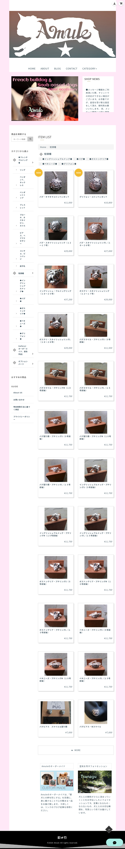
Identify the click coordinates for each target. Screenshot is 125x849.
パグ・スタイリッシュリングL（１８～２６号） (94, 244)
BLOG (57, 68)
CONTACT (71, 68)
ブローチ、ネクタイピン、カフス (22, 220)
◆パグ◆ (79, 159)
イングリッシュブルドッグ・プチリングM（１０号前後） (55, 534)
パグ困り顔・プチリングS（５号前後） (55, 437)
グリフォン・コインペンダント (93, 196)
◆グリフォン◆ (67, 163)
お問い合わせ (19, 399)
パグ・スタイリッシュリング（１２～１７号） (55, 244)
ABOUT (45, 68)
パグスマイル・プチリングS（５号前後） (95, 340)
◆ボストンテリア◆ (98, 159)
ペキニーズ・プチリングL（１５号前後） (94, 679)
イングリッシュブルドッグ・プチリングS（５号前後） (95, 485)
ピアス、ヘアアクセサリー (22, 238)
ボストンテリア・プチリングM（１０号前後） (95, 582)
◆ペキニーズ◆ (48, 163)
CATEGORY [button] (89, 68)
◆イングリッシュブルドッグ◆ (56, 159)
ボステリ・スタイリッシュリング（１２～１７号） (94, 292)
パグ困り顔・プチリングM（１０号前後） (95, 437)
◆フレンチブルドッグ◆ (23, 160)
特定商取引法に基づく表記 (22, 408)
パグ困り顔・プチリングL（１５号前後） (55, 485)
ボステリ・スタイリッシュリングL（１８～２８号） (55, 340)
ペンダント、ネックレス (22, 181)
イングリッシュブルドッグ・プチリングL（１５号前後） (95, 534)
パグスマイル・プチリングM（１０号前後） (55, 389)
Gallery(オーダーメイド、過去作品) (23, 350)
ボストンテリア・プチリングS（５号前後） (55, 582)
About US (18, 392)
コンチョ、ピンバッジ (22, 255)
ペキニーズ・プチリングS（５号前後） (94, 631)
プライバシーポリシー (22, 417)
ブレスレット (22, 206)
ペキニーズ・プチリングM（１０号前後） (55, 679)
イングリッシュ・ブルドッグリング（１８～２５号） (55, 292)
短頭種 (21, 273)
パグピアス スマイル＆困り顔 (53, 726)
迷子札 (22, 266)
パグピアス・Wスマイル (90, 726)
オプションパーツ (23, 362)
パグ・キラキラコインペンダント (54, 196)
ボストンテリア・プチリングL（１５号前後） (55, 631)
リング (22, 170)
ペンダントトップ (22, 195)
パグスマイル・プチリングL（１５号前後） (94, 389)
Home (43, 147)
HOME (32, 68)
